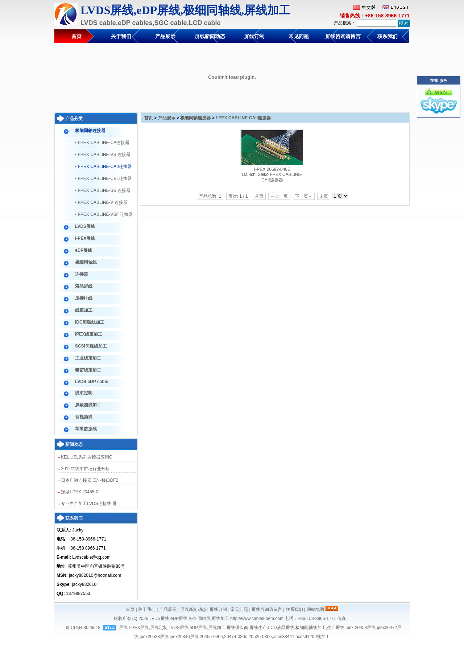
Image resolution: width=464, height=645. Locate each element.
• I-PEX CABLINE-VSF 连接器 (104, 214)
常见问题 (299, 36)
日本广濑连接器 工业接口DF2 (88, 480)
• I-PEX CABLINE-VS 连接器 (102, 154)
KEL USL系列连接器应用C (85, 457)
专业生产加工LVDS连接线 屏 (87, 503)
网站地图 (315, 609)
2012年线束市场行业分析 (84, 468)
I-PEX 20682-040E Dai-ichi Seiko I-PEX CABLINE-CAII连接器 (272, 174)
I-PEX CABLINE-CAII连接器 (243, 117)
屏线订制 (254, 36)
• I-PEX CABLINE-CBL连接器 (103, 178)
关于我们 (121, 36)
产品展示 (165, 36)
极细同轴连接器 (195, 117)
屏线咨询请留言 (343, 36)
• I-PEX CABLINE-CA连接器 (102, 142)
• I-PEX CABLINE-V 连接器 (101, 202)
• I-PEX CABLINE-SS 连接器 (102, 190)
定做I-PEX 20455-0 (78, 491)
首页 (76, 36)
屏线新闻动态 (210, 36)
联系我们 (387, 36)
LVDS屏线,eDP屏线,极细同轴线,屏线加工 (189, 618)
